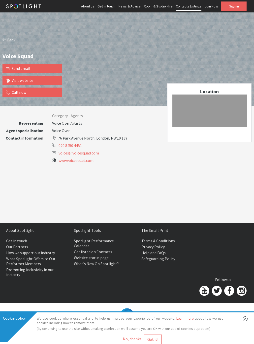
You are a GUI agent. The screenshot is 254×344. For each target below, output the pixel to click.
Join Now (211, 6)
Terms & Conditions (158, 240)
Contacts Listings (188, 6)
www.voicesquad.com (76, 160)
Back (8, 39)
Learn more (185, 318)
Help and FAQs (153, 252)
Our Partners (17, 246)
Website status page (91, 257)
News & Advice (130, 6)
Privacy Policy (153, 246)
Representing (31, 123)
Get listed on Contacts (93, 251)
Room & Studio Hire (158, 6)
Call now (16, 92)
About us (87, 6)
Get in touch (106, 6)
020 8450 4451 (70, 145)
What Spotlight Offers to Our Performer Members (30, 261)
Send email (18, 68)
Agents (77, 115)
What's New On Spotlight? (96, 263)
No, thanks (132, 338)
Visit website (19, 80)
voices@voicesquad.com (79, 152)
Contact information (24, 138)
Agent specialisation (24, 130)
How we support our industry (30, 252)
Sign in (234, 6)
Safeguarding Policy (158, 258)
